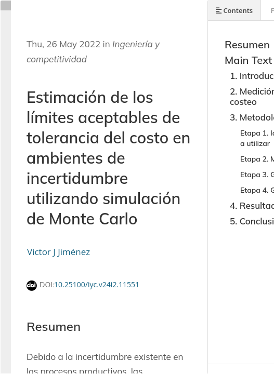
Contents (234, 10)
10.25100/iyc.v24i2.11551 (96, 284)
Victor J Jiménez (58, 252)
